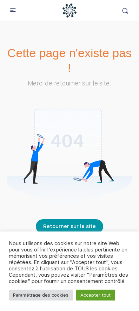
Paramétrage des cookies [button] (40, 295)
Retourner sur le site (69, 226)
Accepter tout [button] (95, 295)
